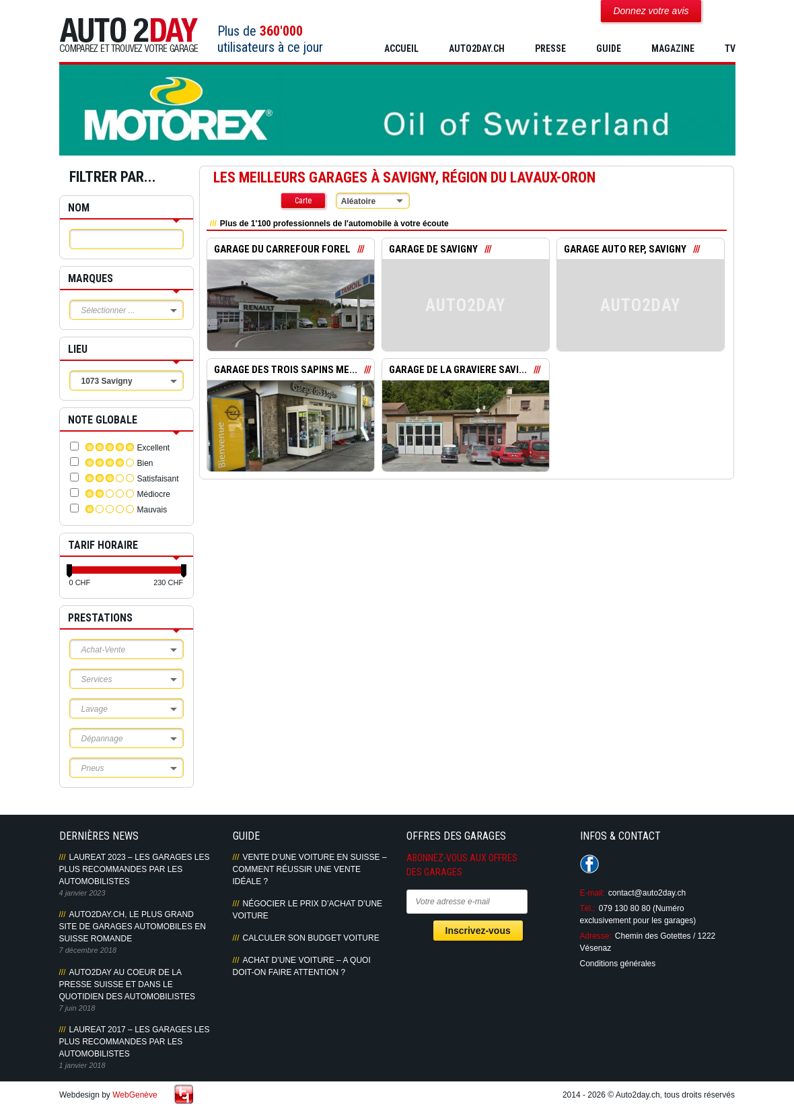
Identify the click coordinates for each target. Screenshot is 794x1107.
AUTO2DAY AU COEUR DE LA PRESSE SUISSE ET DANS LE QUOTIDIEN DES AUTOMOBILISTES (127, 984)
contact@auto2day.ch (647, 893)
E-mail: (592, 893)
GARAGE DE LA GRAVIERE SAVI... (458, 370)
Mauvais (152, 509)
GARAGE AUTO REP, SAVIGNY (625, 249)
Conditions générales (618, 963)
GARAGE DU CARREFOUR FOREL (282, 249)
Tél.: (588, 908)
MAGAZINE (672, 48)
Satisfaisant (158, 478)
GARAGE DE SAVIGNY (433, 249)
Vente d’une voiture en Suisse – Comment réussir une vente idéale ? (310, 869)
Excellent (153, 447)
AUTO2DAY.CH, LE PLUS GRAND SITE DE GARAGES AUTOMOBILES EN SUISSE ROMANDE (133, 926)
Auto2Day (129, 35)
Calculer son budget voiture (311, 938)
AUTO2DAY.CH (477, 48)
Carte (303, 200)
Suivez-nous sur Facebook (589, 863)
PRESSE (550, 48)
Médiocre (153, 494)
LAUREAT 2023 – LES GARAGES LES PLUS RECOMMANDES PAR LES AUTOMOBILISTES (134, 869)
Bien (145, 463)
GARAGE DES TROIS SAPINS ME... (285, 370)
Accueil (401, 48)
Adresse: (596, 936)
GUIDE (608, 48)
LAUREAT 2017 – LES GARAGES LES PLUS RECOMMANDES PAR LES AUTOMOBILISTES (134, 1042)
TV (730, 48)
